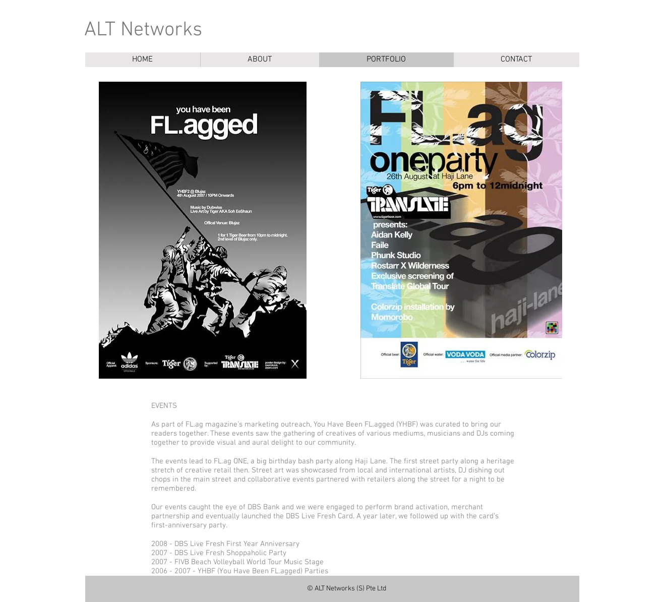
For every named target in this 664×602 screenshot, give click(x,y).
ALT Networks (143, 30)
